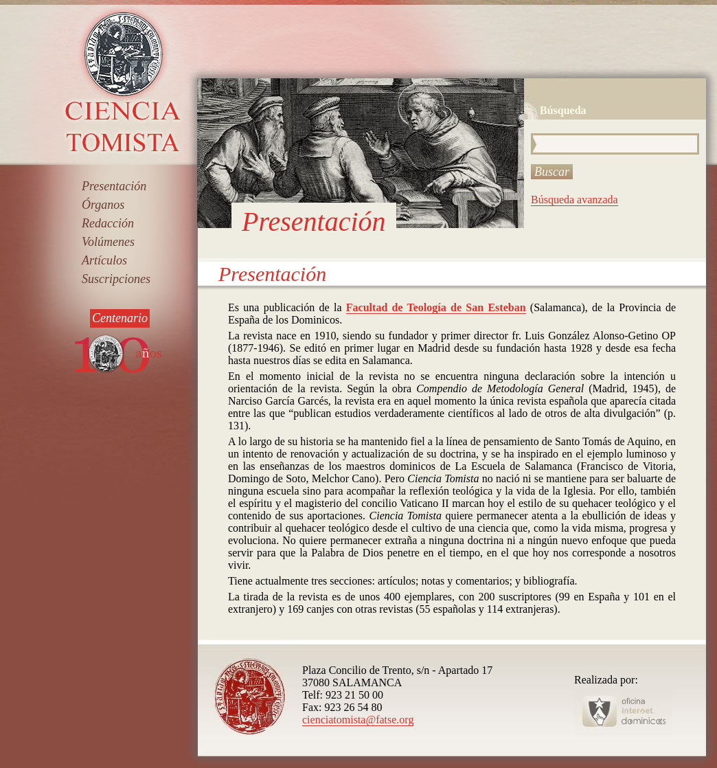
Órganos (103, 205)
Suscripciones (116, 279)
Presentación (114, 186)
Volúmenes (108, 242)
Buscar (551, 172)
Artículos (104, 260)
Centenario (120, 318)
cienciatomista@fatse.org (357, 719)
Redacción (108, 223)
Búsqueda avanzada (574, 199)
